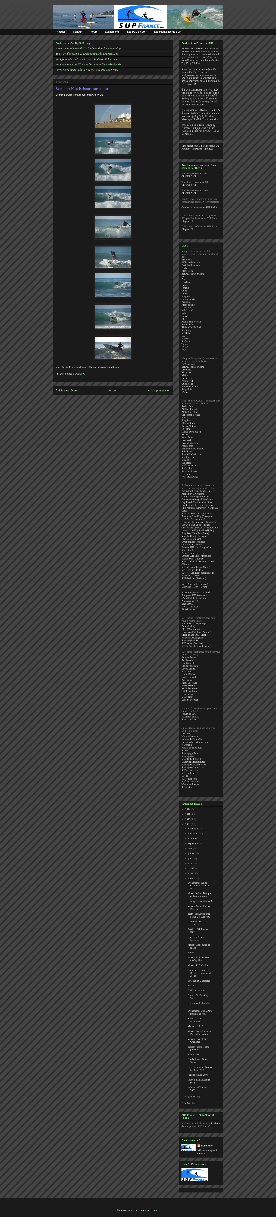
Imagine (185, 296)
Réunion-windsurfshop (192, 448)
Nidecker (185, 316)
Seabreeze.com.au (190, 716)
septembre (193, 843)
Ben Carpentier (188, 663)
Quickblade (187, 383)
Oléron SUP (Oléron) (191, 544)
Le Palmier (186, 429)
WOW (184, 347)
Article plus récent (66, 390)
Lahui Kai (186, 307)
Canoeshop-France (190, 414)
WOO (184, 350)
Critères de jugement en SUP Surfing (199, 207)
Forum (94, 31)
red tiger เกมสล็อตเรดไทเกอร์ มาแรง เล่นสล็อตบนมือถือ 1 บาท (87, 59)
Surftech (185, 341)
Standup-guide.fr (189, 753)
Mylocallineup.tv (189, 736)
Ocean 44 (186, 440)
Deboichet (186, 369)
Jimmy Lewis (188, 299)
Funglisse (186, 420)
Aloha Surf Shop (189, 412)
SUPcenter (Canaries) (192, 643)
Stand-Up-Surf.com (191, 454)
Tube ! (191, 952)
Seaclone (185, 333)
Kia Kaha (186, 372)
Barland (185, 268)
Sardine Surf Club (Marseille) (196, 556)
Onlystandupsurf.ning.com (194, 742)
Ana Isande (187, 660)
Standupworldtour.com (192, 767)
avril (190, 868)
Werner (185, 392)
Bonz (184, 279)
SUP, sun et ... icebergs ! (200, 980)
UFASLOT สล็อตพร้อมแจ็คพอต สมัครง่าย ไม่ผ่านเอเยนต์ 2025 (87, 70)
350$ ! (191, 985)
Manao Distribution (191, 431)
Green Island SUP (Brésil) (194, 635)
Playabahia (186, 745)
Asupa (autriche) (189, 601)
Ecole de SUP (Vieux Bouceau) (196, 513)
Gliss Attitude (188, 423)
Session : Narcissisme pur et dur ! (83, 88)
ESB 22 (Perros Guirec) (193, 519)
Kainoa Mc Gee (189, 682)
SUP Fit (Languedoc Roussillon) (197, 572)
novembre (193, 833)
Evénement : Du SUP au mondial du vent (200, 1012)
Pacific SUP (187, 381)
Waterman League (190, 784)
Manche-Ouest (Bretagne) (194, 536)
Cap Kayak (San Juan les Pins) (196, 502)
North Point (187, 437)
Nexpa (184, 434)
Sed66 (184, 750)
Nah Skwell (187, 310)
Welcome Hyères (189, 477)
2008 (188, 1103)
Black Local (187, 271)
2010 (188, 819)
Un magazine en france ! (200, 901)
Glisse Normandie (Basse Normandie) (200, 527)
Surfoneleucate (188, 465)
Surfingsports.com (190, 781)
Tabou (184, 344)
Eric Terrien (187, 671)
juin (190, 858)
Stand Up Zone (188, 719)
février (191, 878)
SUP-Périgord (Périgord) (193, 578)
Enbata (184, 417)
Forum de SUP (188, 714)
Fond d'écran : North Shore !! (198, 1061)
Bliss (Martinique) (190, 629)
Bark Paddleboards (190, 265)
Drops (184, 285)
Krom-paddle (188, 304)
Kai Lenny (186, 680)
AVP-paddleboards (190, 262)
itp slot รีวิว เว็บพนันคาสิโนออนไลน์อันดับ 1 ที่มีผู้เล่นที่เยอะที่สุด (87, 54)
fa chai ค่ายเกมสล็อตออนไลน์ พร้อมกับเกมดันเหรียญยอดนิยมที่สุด (88, 48)
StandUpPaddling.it (191, 759)
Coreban (185, 282)
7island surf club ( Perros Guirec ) (198, 491)
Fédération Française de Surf (195, 592)
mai (190, 863)
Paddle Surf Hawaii (191, 321)
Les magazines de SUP (167, 31)
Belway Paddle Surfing (192, 273)
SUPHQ (185, 776)
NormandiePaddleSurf (192, 739)
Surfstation (186, 468)
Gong (184, 290)
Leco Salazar (187, 694)
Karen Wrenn (188, 685)
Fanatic (185, 288)
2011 (188, 814)
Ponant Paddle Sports (192, 747)
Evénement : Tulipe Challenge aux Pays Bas (199, 885)
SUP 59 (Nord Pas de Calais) (195, 567)
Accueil (61, 31)
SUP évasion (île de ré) (192, 570)
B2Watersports (188, 364)
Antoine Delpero (189, 657)
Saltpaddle (186, 389)
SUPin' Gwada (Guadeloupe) (195, 646)
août (190, 848)
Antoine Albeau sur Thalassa (197, 923)
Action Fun (187, 406)
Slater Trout (187, 697)
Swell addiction (189, 471)
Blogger (155, 1210)
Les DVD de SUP (136, 31)
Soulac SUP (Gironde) (192, 558)
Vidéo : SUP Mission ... (199, 965)
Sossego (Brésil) (189, 640)
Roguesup (186, 330)
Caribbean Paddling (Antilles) (196, 632)
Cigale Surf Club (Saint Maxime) (197, 505)
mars (191, 873)
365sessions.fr (188, 787)
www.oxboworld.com (108, 367)
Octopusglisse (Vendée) (193, 541)
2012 (188, 809)
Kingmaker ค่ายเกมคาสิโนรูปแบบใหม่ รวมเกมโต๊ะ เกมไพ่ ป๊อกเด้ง (88, 64)
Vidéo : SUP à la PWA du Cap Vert (199, 959)
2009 (188, 824)
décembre (193, 828)
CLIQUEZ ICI (188, 176)
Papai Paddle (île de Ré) (193, 553)
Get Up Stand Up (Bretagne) (195, 525)
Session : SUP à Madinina (195, 1020)
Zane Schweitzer (189, 699)
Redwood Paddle (189, 386)
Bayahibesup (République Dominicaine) (194, 625)
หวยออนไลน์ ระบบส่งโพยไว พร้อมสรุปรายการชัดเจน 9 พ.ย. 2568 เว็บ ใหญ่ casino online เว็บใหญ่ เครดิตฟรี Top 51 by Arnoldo (200, 129)
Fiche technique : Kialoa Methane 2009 (200, 1068)
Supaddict (186, 460)
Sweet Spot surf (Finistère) (194, 584)
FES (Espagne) (188, 609)
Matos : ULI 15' (195, 1026)
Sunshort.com (188, 457)
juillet (191, 853)
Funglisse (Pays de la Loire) (195, 533)
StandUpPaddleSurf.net (193, 761)
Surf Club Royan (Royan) (194, 587)
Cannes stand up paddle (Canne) (197, 499)
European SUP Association (194, 595)
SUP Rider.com (189, 778)
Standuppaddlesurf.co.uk (193, 764)
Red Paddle (187, 324)
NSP (183, 319)
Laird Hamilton (189, 691)
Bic (183, 276)
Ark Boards (187, 259)
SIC (183, 335)
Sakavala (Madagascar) (193, 637)
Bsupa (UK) (187, 604)
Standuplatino (188, 756)
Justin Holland (188, 677)
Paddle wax (193, 1054)
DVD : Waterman (196, 990)
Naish (184, 313)
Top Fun (185, 474)
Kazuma (185, 302)
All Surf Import (189, 409)
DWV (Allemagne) (190, 606)
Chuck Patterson (189, 666)
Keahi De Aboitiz (190, 688)
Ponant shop (187, 446)
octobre (192, 838)
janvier (192, 1096)
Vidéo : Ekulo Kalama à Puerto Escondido (199, 1033)
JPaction (185, 733)
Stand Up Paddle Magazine (196, 938)
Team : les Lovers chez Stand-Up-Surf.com (199, 915)
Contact (77, 31)
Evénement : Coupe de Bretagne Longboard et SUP (199, 973)
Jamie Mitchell (188, 674)
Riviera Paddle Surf (191, 327)
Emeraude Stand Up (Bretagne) (196, 516)
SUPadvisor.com (189, 770)
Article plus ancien (159, 390)
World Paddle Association (194, 598)
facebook (215, 1123)
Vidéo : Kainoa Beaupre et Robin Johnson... (199, 895)
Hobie (184, 293)
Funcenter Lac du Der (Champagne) (199, 522)
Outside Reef (187, 378)
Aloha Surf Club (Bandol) (194, 493)
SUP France (207, 1145)
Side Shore (186, 451)
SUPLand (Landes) (190, 575)
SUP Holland (188, 773)
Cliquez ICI (187, 221)
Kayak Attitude (188, 426)
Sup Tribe (186, 462)
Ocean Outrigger (189, 443)
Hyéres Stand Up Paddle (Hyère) (197, 530)
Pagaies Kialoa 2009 (198, 1074)
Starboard (186, 338)
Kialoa (184, 375)
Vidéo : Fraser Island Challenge (198, 1040)
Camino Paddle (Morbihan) (195, 496)
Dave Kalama (188, 668)
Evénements (112, 31)
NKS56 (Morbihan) (191, 539)
